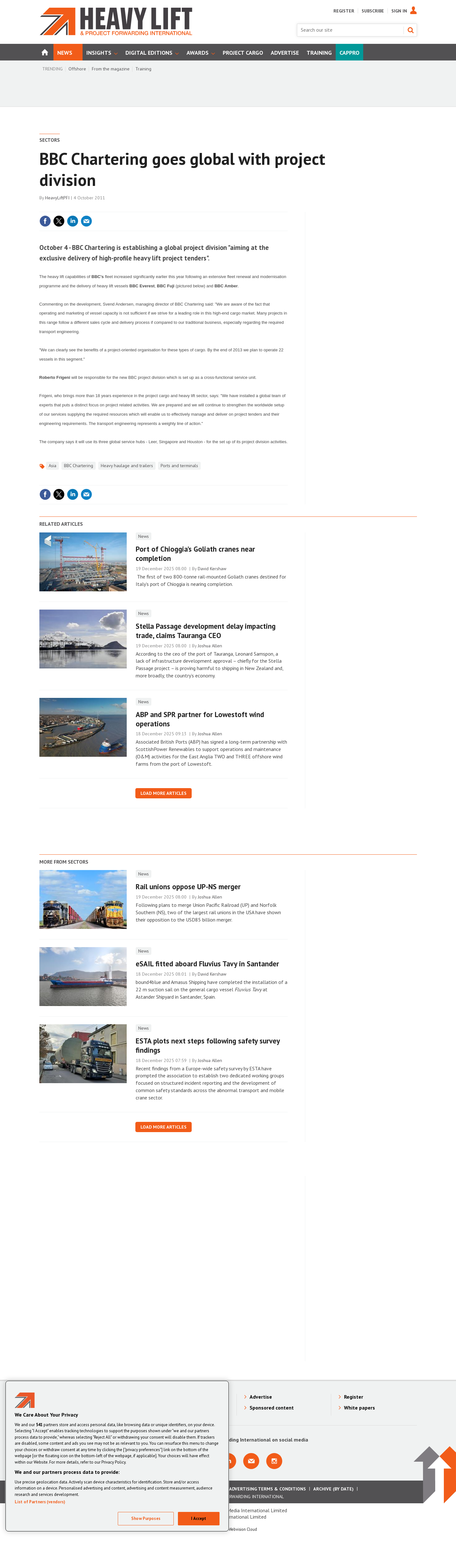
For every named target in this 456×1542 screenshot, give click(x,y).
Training (143, 69)
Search (410, 30)
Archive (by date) (333, 1489)
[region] (117, 1456)
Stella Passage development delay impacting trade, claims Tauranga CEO (206, 630)
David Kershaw (212, 568)
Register (343, 10)
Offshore (77, 69)
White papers (359, 1407)
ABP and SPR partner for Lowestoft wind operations (200, 719)
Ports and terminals (179, 465)
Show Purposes (145, 1518)
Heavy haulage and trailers (127, 465)
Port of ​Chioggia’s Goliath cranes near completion (195, 553)
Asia (52, 465)
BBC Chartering (78, 465)
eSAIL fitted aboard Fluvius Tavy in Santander (207, 963)
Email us (251, 1461)
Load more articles (163, 793)
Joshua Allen (210, 646)
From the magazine (111, 69)
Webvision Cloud (242, 1529)
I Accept (198, 1518)
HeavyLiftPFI (57, 198)
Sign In (399, 10)
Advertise (261, 1397)
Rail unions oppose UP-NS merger (188, 886)
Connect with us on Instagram (274, 1461)
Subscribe (373, 10)
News (143, 536)
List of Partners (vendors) (40, 1502)
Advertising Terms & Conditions (267, 1489)
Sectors (49, 140)
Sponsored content (272, 1407)
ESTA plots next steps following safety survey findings (208, 1045)
